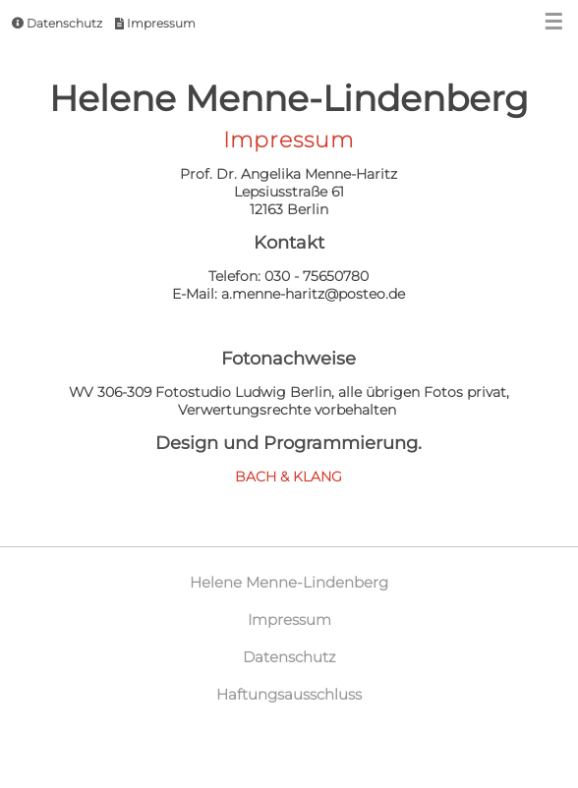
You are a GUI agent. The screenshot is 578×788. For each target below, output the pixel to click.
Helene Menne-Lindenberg (289, 582)
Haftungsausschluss (289, 694)
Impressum (155, 23)
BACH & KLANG (288, 476)
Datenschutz (57, 23)
